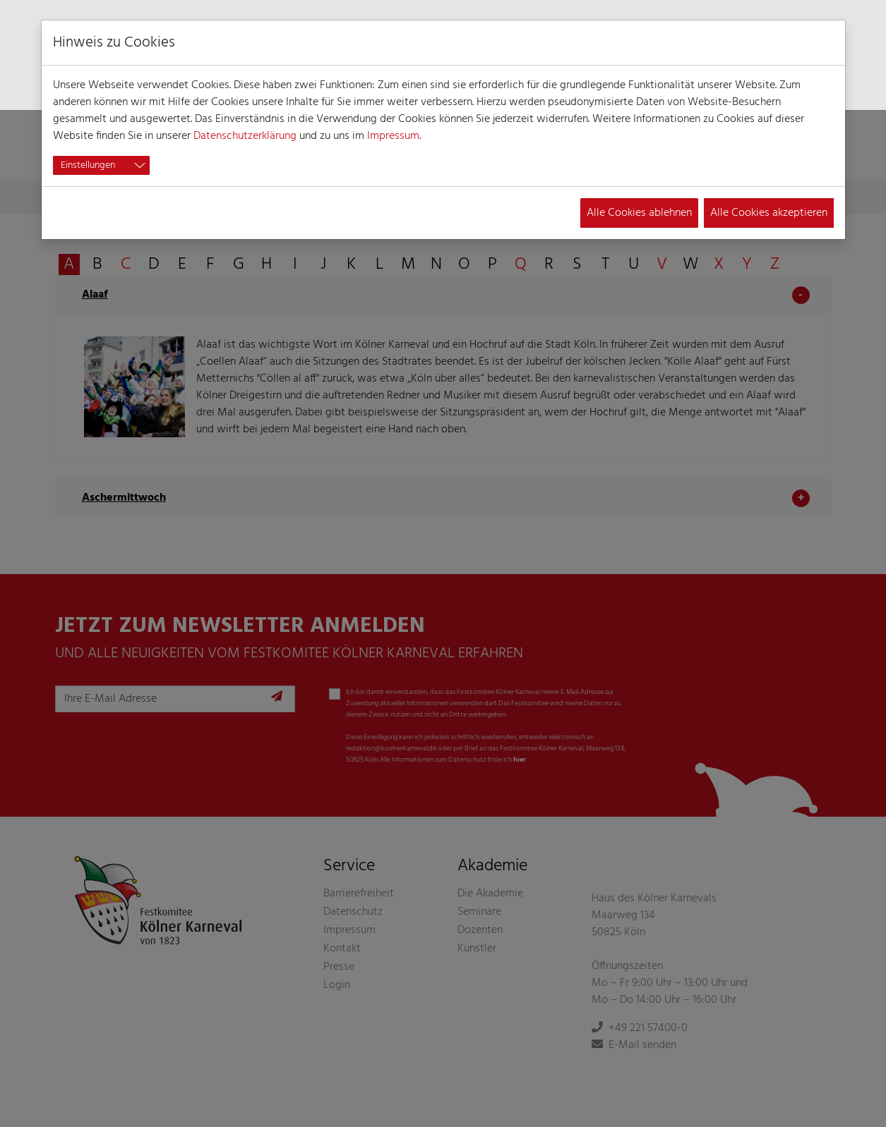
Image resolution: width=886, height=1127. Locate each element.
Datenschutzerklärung (245, 136)
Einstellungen (88, 165)
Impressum (393, 136)
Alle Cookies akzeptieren (768, 213)
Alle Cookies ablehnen (639, 213)
